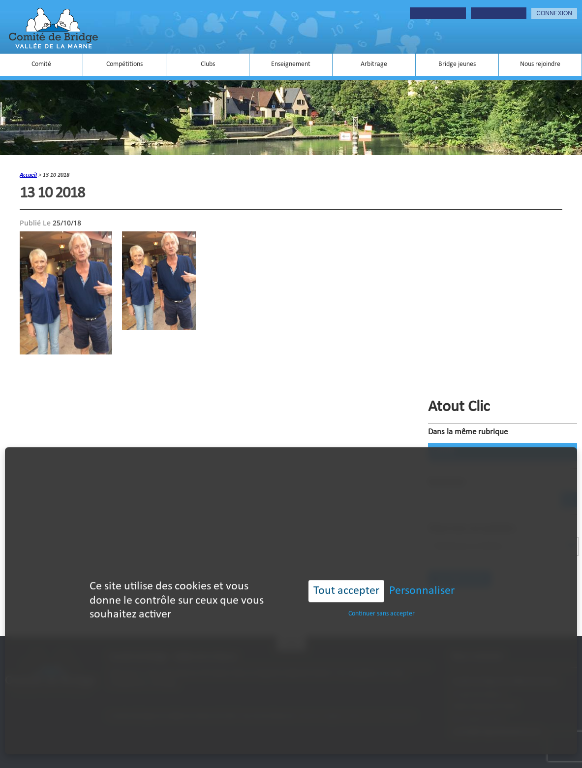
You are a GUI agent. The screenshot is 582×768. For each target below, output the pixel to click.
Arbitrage (374, 64)
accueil (28, 175)
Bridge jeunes (457, 64)
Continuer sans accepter (381, 600)
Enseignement (290, 64)
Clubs (208, 64)
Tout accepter (346, 577)
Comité (41, 64)
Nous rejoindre (540, 64)
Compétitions (124, 64)
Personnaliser (422, 577)
